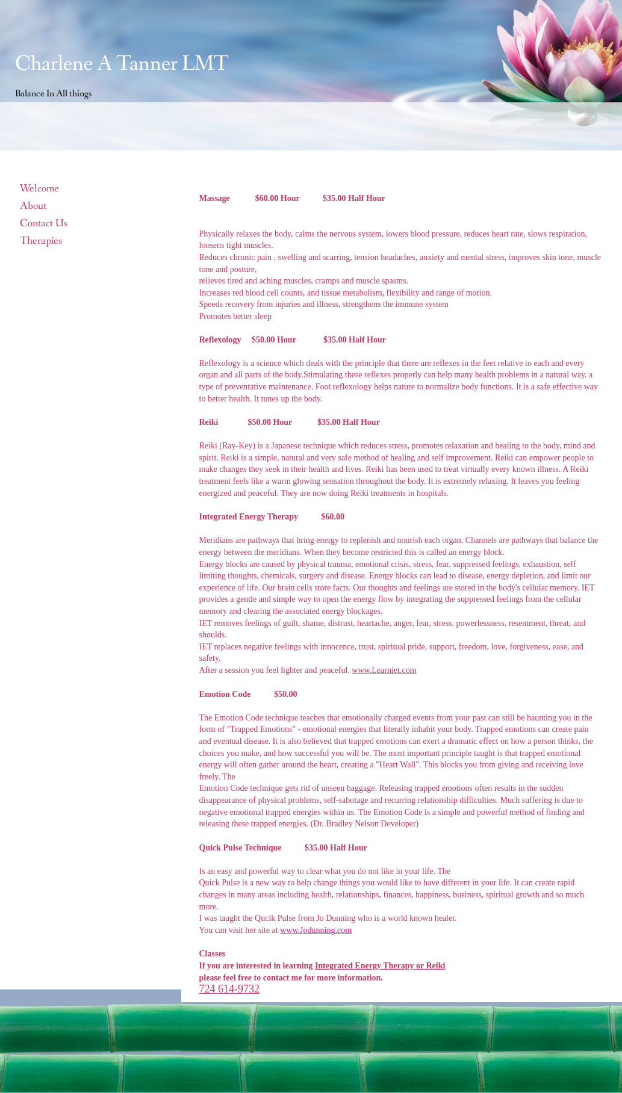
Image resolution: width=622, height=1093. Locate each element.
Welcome (39, 188)
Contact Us (43, 223)
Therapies (41, 241)
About (33, 206)
